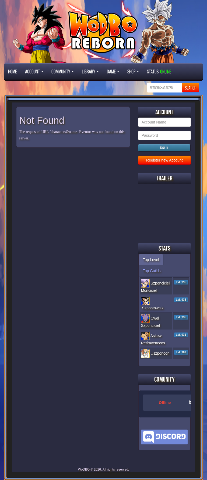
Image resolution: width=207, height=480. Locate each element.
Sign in (164, 148)
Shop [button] (133, 71)
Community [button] (62, 71)
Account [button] (34, 71)
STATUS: (159, 71)
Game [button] (113, 71)
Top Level (151, 260)
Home (12, 71)
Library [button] (90, 71)
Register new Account (164, 160)
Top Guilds (152, 271)
